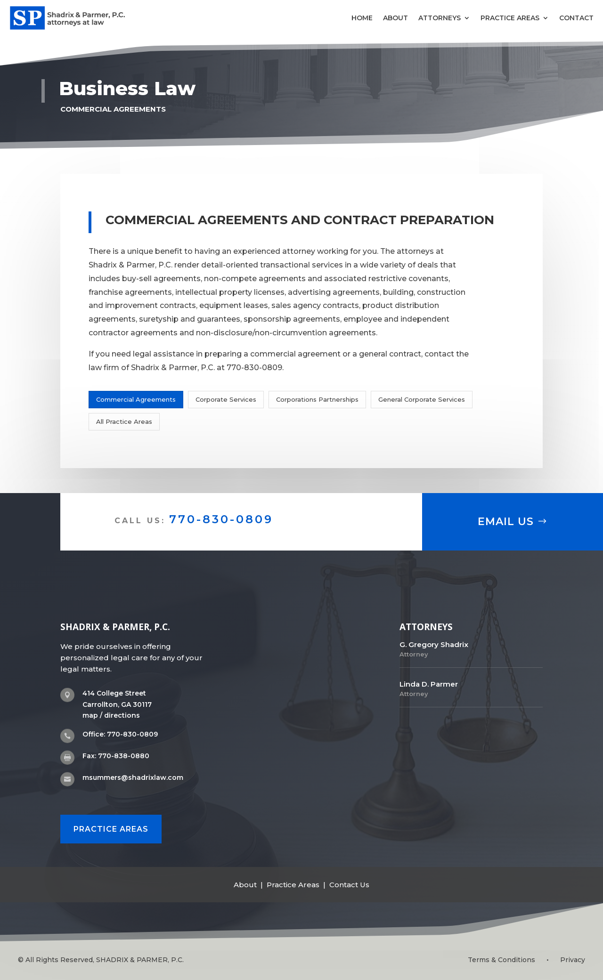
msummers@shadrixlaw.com (132, 777)
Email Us (506, 521)
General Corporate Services (421, 399)
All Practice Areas (124, 421)
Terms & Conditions (501, 960)
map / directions (111, 715)
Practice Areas (510, 18)
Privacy (572, 960)
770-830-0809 (221, 519)
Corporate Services (226, 399)
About (395, 18)
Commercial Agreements (136, 399)
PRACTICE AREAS (110, 826)
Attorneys (439, 18)
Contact (576, 18)
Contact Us (349, 882)
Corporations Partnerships (317, 399)
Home (362, 18)
